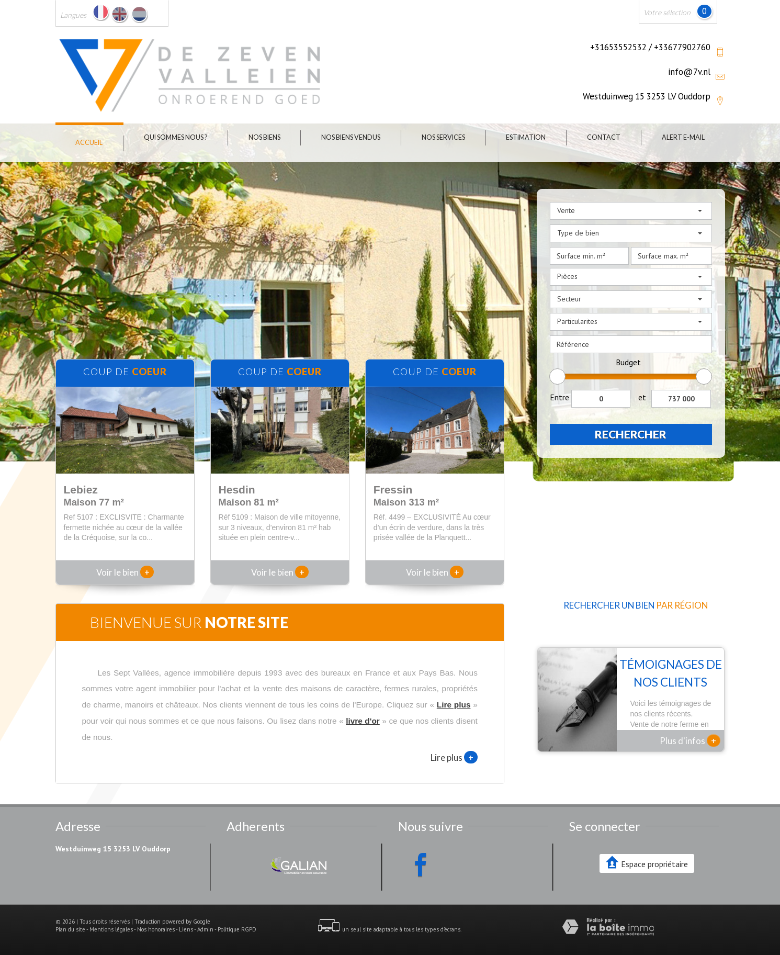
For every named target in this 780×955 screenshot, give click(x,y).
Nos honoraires (156, 929)
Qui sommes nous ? (175, 137)
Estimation (526, 137)
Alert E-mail (683, 137)
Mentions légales (111, 929)
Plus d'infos (690, 740)
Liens (186, 929)
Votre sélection (667, 12)
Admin (205, 929)
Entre (559, 397)
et (642, 397)
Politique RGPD (237, 929)
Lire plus (454, 757)
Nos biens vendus (350, 137)
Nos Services (443, 137)
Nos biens (264, 137)
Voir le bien (125, 572)
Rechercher (630, 434)
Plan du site (70, 929)
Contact (603, 137)
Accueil (89, 143)
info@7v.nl (689, 71)
